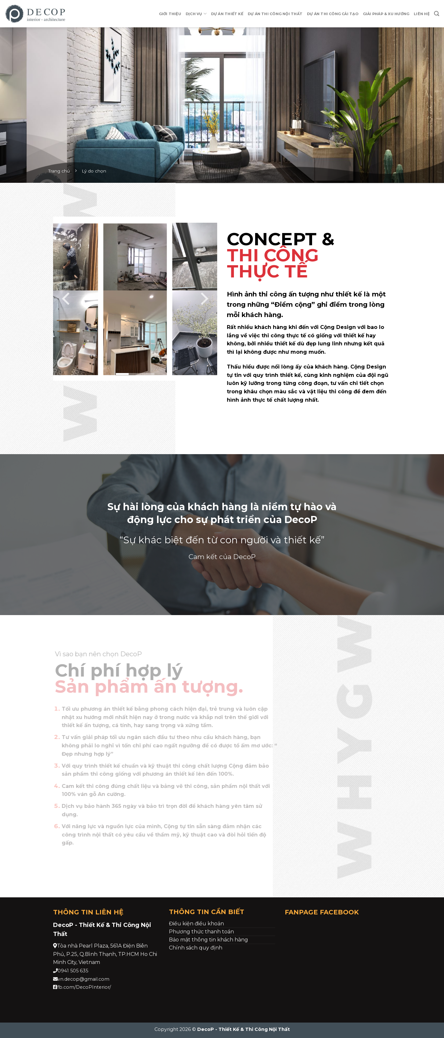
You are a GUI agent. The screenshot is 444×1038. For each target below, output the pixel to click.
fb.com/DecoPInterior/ (84, 987)
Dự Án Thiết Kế (227, 14)
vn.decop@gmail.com (83, 979)
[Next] (203, 298)
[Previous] (66, 298)
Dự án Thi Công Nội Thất (275, 14)
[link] (105, 954)
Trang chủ (59, 170)
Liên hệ (422, 14)
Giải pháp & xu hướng (386, 14)
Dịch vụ (196, 14)
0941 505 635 (73, 971)
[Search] (436, 13)
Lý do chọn (94, 170)
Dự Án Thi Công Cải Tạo (332, 14)
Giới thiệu (170, 14)
